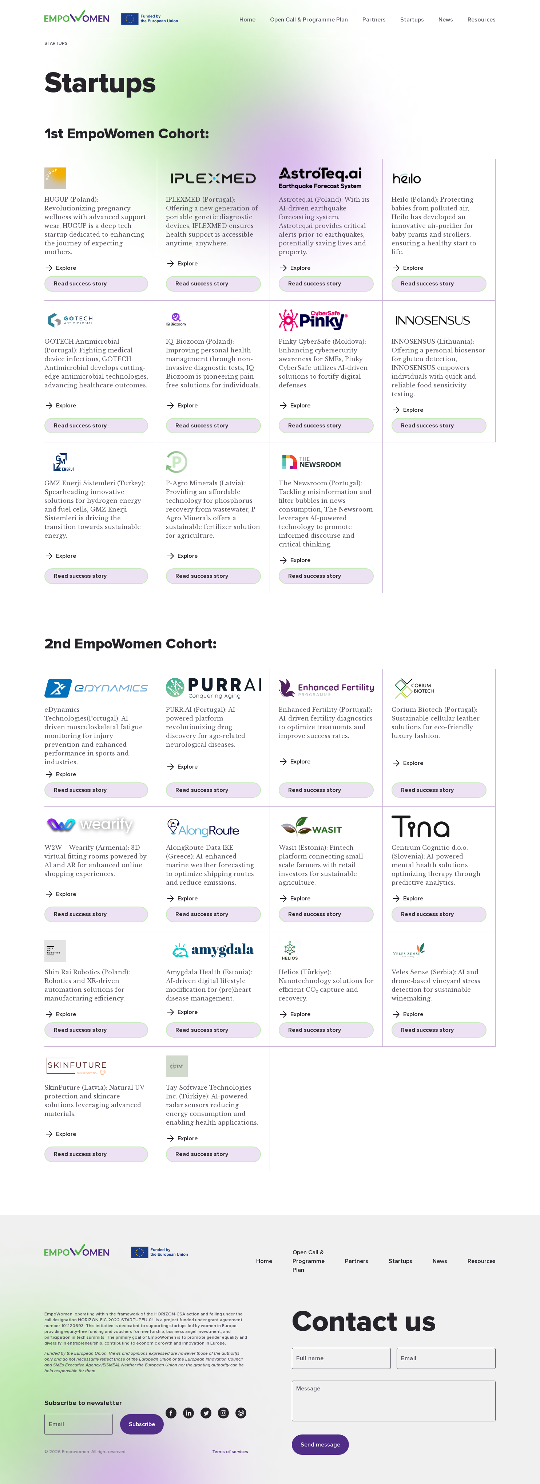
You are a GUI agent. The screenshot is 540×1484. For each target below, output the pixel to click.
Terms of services (230, 1452)
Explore (60, 268)
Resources (482, 19)
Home (247, 19)
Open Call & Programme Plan (309, 19)
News (445, 19)
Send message (320, 1444)
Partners (374, 19)
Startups (412, 19)
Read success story (80, 283)
